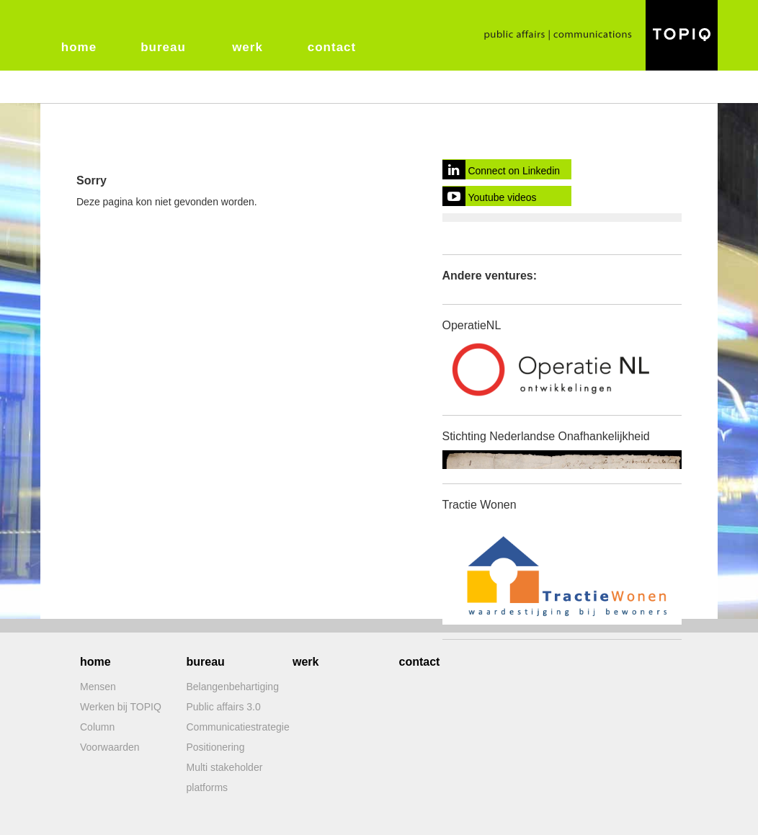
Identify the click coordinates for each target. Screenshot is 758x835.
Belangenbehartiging (233, 686)
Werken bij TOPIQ (120, 707)
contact (332, 47)
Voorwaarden (110, 747)
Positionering (216, 747)
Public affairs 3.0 (224, 707)
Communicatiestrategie (238, 727)
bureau (163, 47)
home (79, 47)
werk (247, 47)
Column (97, 727)
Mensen (98, 686)
